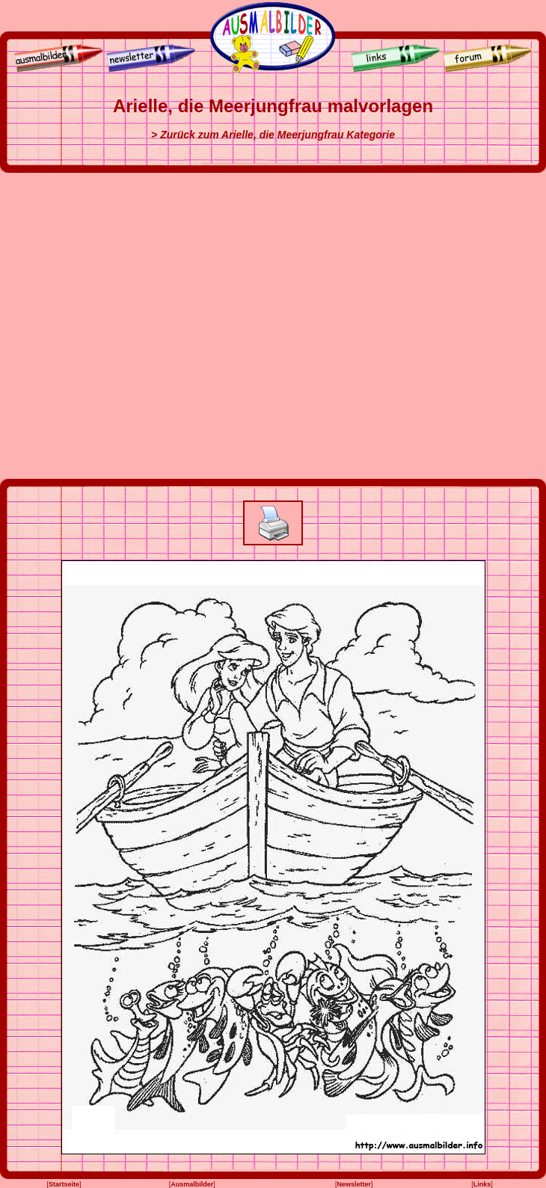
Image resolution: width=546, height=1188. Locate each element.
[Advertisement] (151, 325)
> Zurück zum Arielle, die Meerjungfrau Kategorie (273, 135)
